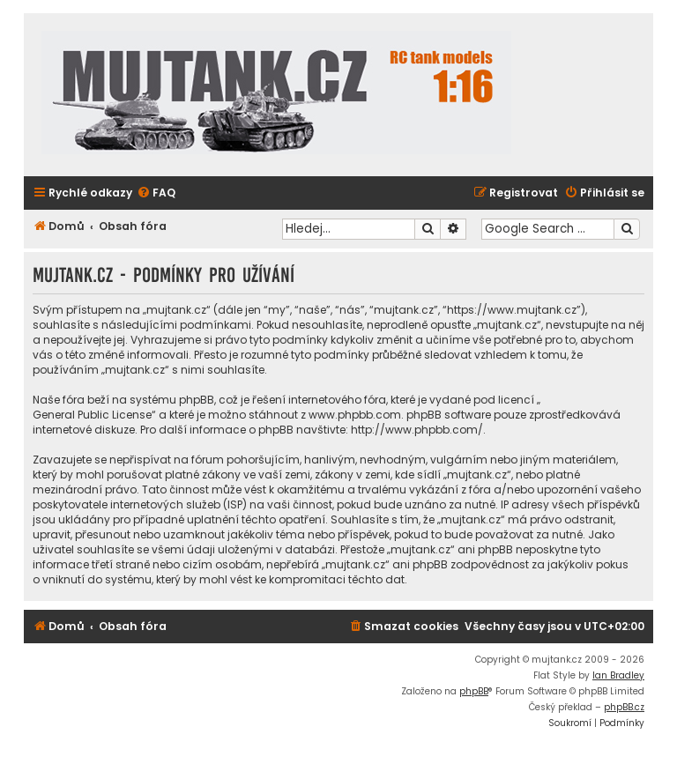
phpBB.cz (624, 707)
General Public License (92, 414)
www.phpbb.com (355, 414)
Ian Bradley (618, 675)
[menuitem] (156, 193)
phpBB (473, 691)
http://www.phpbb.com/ (417, 429)
